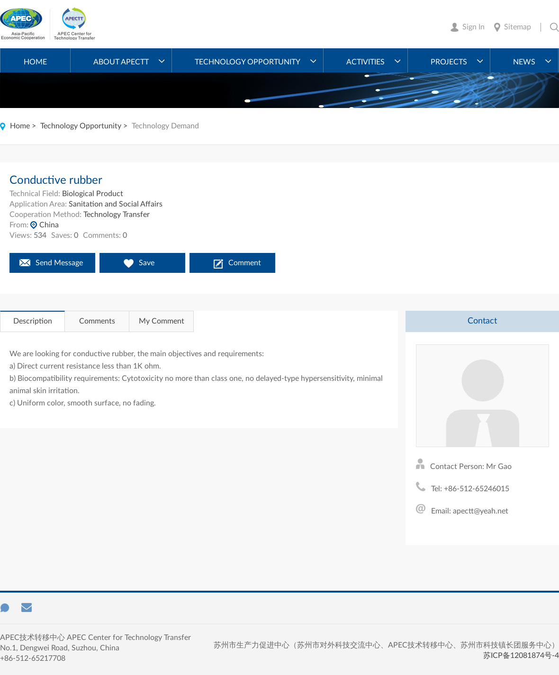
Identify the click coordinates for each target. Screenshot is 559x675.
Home (35, 62)
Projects (449, 62)
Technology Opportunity (247, 62)
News (524, 62)
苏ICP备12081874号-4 (521, 655)
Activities (365, 62)
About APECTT (121, 62)
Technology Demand (165, 126)
